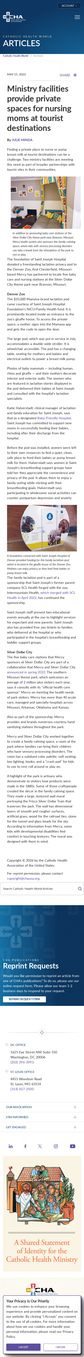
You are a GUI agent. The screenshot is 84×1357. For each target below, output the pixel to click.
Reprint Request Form (24, 999)
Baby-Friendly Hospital (54, 418)
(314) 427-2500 (22, 1089)
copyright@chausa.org (23, 878)
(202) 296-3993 (22, 1062)
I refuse (60, 1347)
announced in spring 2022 (26, 672)
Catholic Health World (15, 56)
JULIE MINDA (22, 139)
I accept (23, 1347)
